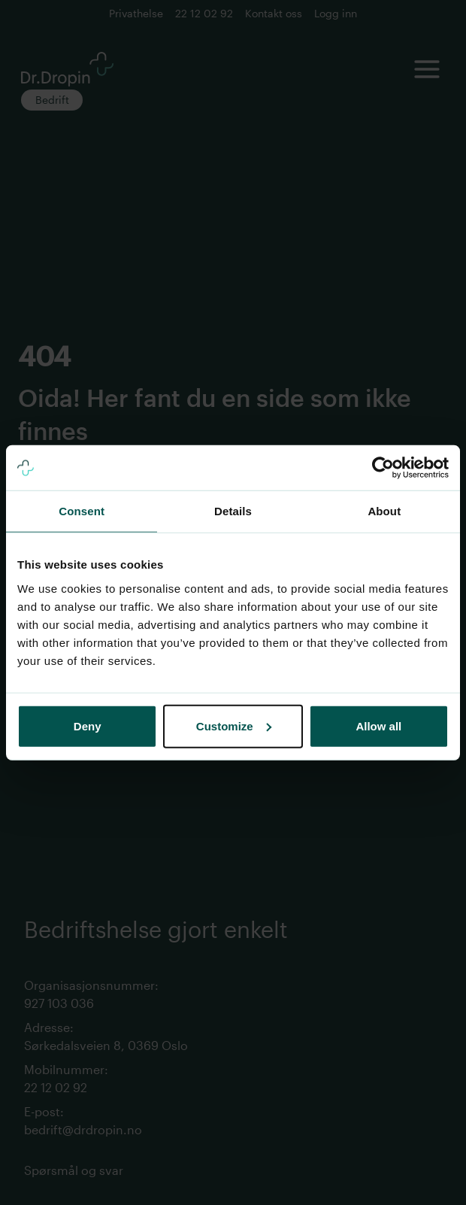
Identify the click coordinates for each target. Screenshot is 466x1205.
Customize (233, 725)
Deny (87, 725)
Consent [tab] (81, 511)
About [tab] (384, 511)
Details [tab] (233, 511)
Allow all (378, 725)
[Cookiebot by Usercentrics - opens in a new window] (383, 468)
